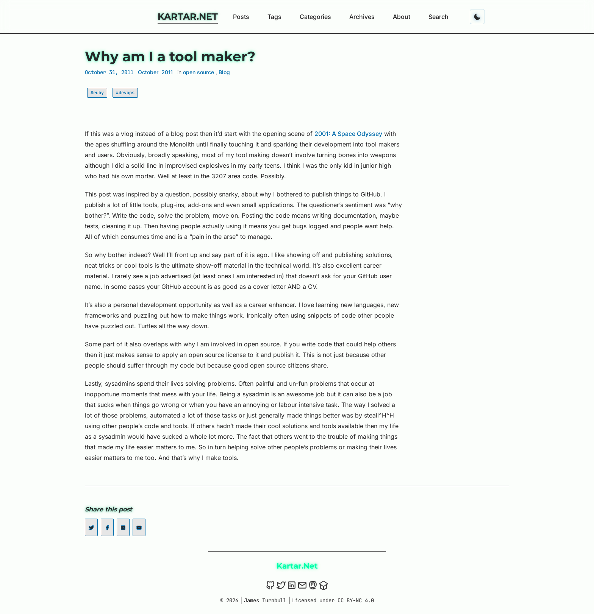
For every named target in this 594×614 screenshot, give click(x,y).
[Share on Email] (139, 527)
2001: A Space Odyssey (348, 133)
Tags (274, 16)
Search (438, 16)
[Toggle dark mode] (477, 16)
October (148, 72)
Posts (241, 16)
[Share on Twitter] (91, 527)
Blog (224, 72)
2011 (167, 72)
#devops (125, 93)
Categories (315, 16)
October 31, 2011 (109, 72)
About (401, 16)
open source (199, 72)
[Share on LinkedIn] (123, 527)
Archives (362, 16)
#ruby (97, 93)
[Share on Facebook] (107, 527)
